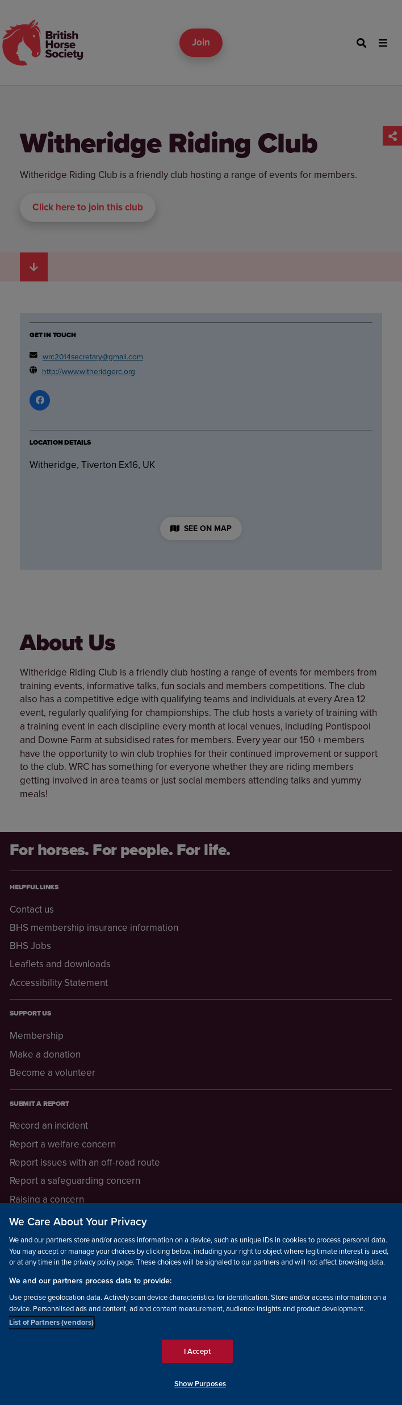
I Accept (197, 1351)
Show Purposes (200, 1384)
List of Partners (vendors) (51, 1322)
